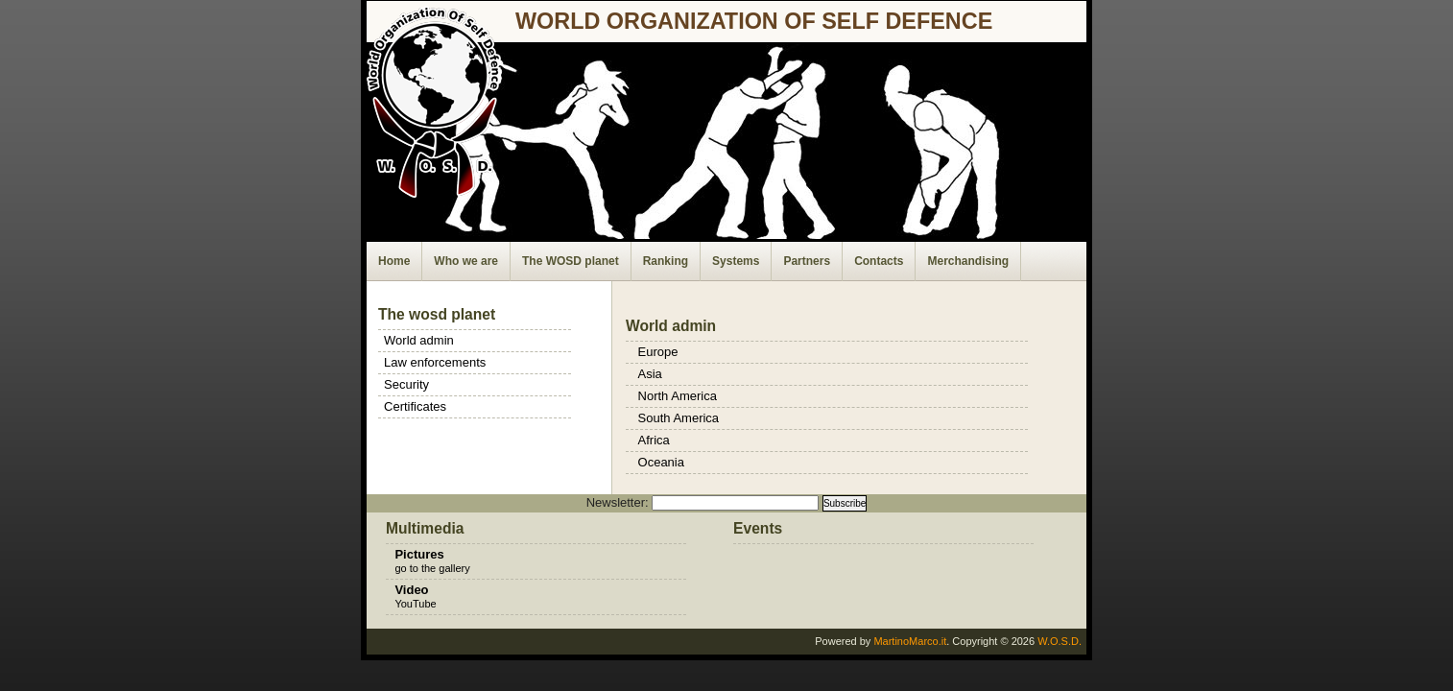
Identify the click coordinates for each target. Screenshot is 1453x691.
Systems (735, 261)
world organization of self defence (753, 21)
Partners (806, 261)
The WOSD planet (570, 261)
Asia (650, 374)
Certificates (415, 406)
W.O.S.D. (1059, 641)
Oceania (661, 462)
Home (394, 261)
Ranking (665, 261)
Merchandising (968, 261)
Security (406, 384)
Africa (654, 440)
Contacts (878, 261)
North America (677, 396)
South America (679, 418)
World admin (419, 340)
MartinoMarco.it (909, 641)
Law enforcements (435, 362)
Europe (658, 352)
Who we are (466, 261)
